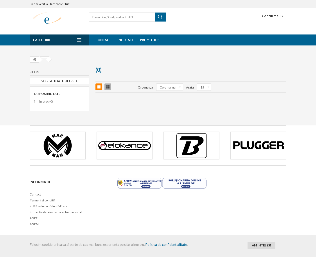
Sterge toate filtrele (59, 81)
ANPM (34, 224)
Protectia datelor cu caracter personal (56, 212)
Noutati (125, 40)
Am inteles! (261, 245)
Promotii (148, 40)
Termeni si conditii (42, 200)
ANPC (34, 218)
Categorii (41, 40)
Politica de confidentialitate (166, 244)
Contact (103, 40)
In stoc (46, 101)
